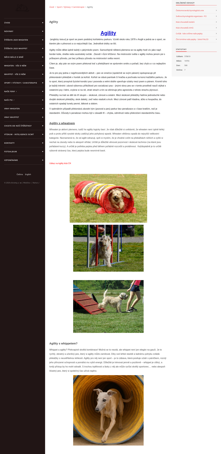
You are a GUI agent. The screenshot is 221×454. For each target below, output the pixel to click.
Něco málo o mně (13, 57)
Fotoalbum (10, 151)
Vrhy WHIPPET (11, 117)
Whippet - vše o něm (15, 74)
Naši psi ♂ (9, 100)
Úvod (7, 22)
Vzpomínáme (11, 160)
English (28, 174)
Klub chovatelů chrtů (184, 27)
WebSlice (26, 183)
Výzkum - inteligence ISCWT (19, 134)
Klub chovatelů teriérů (185, 22)
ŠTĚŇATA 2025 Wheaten (16, 40)
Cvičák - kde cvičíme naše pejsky (189, 33)
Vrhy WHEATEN (12, 108)
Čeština (20, 174)
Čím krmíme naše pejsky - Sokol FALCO (192, 39)
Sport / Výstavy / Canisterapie (20, 83)
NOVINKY (8, 31)
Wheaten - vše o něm (15, 65)
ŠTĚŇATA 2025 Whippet (15, 48)
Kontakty (9, 143)
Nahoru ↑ (36, 183)
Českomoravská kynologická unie (190, 10)
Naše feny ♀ (10, 91)
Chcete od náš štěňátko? (18, 125)
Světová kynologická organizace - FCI (191, 16)
